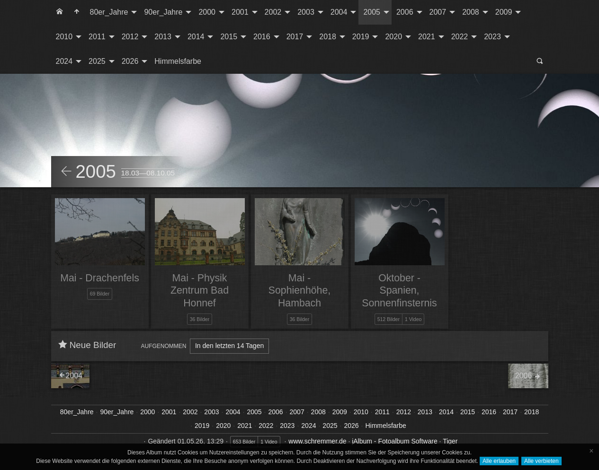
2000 (206, 12)
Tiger (450, 441)
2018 (327, 37)
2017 (295, 37)
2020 (393, 37)
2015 (228, 37)
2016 (261, 37)
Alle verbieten (541, 461)
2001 (240, 12)
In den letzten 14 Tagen (229, 345)
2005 (371, 12)
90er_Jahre (163, 12)
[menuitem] (59, 12)
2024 (64, 61)
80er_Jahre (109, 12)
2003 (305, 12)
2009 (503, 12)
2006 (404, 12)
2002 (273, 12)
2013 (162, 37)
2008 (470, 12)
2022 (459, 37)
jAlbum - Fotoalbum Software (395, 441)
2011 (97, 37)
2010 (64, 37)
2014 (196, 37)
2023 (492, 37)
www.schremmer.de (317, 441)
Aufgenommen (164, 346)
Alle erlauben (499, 461)
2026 (130, 61)
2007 (438, 12)
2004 (339, 12)
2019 (360, 37)
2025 (97, 61)
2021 (426, 37)
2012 (130, 37)
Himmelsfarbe (177, 61)
